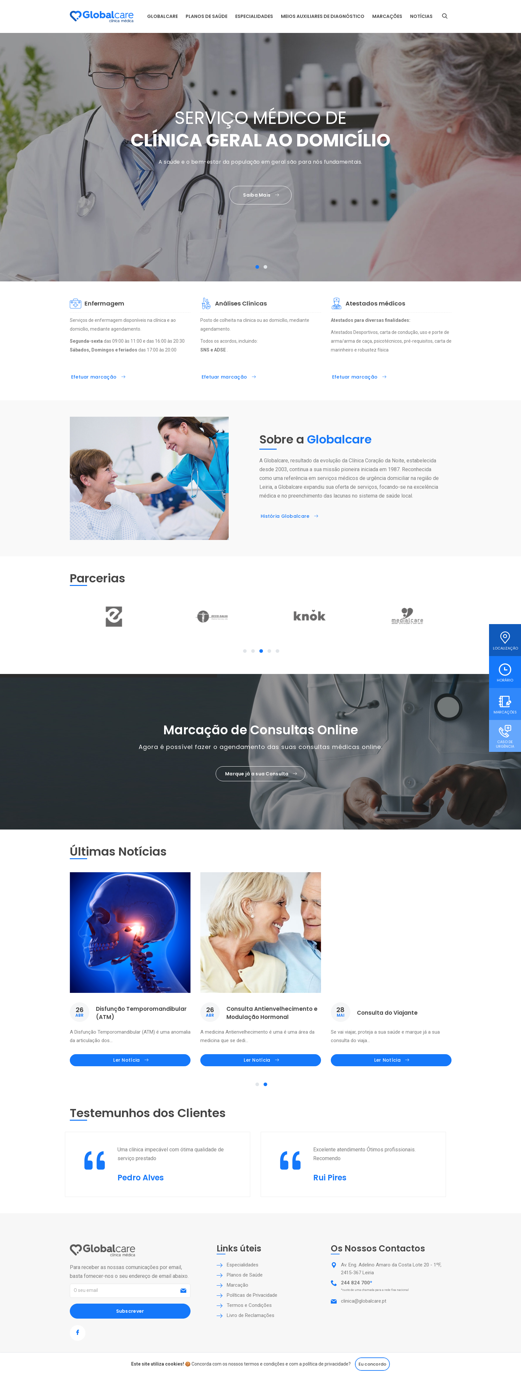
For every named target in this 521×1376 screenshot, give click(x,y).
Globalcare (162, 16)
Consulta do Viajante (387, 1013)
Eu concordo (373, 1364)
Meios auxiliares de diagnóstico (322, 16)
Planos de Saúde (206, 16)
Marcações (387, 16)
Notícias (421, 16)
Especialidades (254, 16)
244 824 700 (355, 1283)
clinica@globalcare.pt (363, 1301)
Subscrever (130, 1311)
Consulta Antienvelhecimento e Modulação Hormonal (271, 1013)
